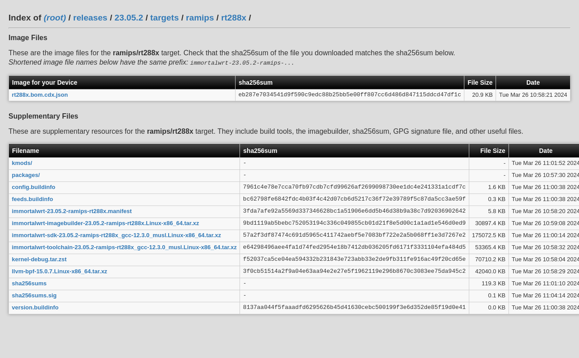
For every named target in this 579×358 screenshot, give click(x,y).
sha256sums (29, 282)
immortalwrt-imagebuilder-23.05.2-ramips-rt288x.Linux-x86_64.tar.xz (105, 222)
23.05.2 (129, 17)
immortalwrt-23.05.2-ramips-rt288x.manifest (72, 210)
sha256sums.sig (34, 294)
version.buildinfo (35, 306)
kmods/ (22, 162)
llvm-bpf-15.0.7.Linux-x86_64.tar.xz (60, 270)
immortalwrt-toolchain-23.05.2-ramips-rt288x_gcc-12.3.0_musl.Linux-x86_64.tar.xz (124, 246)
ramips (200, 17)
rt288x (234, 17)
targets (164, 17)
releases (90, 17)
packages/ (26, 174)
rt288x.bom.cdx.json (40, 94)
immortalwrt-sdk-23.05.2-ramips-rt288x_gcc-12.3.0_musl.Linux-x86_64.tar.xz (116, 234)
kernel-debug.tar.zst (39, 258)
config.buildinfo (33, 186)
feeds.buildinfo (32, 198)
